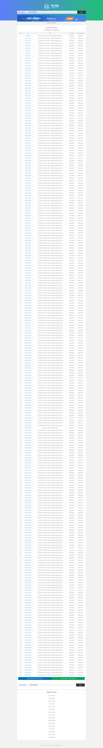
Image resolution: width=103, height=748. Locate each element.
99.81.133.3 (28, 43)
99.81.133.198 (28, 532)
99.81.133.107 (28, 302)
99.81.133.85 (28, 248)
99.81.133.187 (28, 505)
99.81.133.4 (28, 45)
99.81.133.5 (28, 48)
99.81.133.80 (28, 235)
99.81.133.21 (28, 88)
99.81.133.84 (28, 245)
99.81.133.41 (28, 138)
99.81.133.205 (28, 550)
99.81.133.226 (28, 602)
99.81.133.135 (28, 372)
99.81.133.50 (28, 160)
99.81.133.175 (28, 475)
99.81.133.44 (28, 145)
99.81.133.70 (28, 210)
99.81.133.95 (28, 273)
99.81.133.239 (28, 635)
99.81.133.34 (28, 120)
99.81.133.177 (28, 480)
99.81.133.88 (28, 255)
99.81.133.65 (28, 198)
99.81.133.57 (28, 178)
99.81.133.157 (28, 430)
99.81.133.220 (28, 587)
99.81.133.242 (28, 642)
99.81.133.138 (28, 380)
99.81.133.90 (28, 260)
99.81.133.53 (28, 168)
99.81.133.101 (28, 288)
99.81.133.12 (28, 65)
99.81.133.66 (28, 200)
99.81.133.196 (28, 527)
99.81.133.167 (28, 455)
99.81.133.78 (28, 230)
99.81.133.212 (28, 567)
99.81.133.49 (28, 158)
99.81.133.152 (28, 415)
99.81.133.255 (28, 675)
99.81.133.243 (28, 645)
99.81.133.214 (28, 572)
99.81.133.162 (28, 442)
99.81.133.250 (28, 662)
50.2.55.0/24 (51, 729)
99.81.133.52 (28, 165)
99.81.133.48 (28, 155)
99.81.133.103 (28, 293)
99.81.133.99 (28, 283)
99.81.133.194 (28, 522)
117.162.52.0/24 (51, 737)
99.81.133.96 (28, 275)
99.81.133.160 (28, 437)
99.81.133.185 (28, 500)
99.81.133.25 (28, 98)
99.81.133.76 (28, 225)
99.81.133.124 (28, 345)
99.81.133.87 (28, 253)
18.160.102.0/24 (51, 726)
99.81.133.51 (28, 163)
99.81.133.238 (28, 632)
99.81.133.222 (28, 592)
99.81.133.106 (28, 300)
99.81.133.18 (28, 80)
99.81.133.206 (28, 552)
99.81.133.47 (28, 153)
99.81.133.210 (28, 562)
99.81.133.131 (28, 362)
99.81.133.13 (28, 68)
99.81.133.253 (28, 670)
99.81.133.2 (28, 40)
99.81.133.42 (28, 140)
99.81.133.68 (28, 205)
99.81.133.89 (28, 258)
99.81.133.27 (28, 103)
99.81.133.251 (28, 665)
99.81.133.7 (28, 53)
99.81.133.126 (28, 350)
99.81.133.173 (28, 470)
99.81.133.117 (28, 327)
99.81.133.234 (28, 622)
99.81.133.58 (28, 180)
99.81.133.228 (28, 607)
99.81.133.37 (28, 128)
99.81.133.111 (28, 312)
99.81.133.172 (28, 467)
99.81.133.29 (28, 108)
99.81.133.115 (28, 322)
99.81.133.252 (28, 667)
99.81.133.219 (28, 585)
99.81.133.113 (28, 317)
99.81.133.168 (28, 457)
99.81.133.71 (28, 213)
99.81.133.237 (28, 630)
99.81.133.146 (28, 400)
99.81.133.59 (28, 183)
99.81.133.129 (28, 357)
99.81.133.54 (28, 170)
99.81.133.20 (28, 85)
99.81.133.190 (28, 512)
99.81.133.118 (28, 330)
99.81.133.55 (28, 173)
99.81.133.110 (28, 310)
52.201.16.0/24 (51, 712)
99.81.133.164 (28, 447)
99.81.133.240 (28, 637)
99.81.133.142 (28, 390)
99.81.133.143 (28, 392)
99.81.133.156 (28, 425)
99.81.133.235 (28, 625)
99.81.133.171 (28, 465)
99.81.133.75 (28, 223)
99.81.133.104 (28, 295)
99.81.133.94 (28, 270)
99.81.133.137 (28, 377)
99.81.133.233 (28, 620)
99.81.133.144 (28, 395)
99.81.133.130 (28, 360)
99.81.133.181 (28, 490)
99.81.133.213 (28, 570)
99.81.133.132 (28, 365)
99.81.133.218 (28, 582)
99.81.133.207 (28, 555)
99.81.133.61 (28, 188)
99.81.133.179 (28, 485)
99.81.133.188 (28, 507)
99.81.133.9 (28, 58)
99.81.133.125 (28, 347)
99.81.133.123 (28, 342)
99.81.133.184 (28, 497)
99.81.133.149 (28, 407)
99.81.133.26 (28, 100)
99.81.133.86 (28, 250)
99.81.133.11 (28, 63)
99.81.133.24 (28, 95)
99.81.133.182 (28, 492)
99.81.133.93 (28, 268)
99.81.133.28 (28, 105)
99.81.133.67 (28, 203)
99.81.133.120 (28, 335)
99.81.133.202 (28, 542)
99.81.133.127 (28, 352)
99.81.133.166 (28, 452)
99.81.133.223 (28, 595)
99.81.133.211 (28, 565)
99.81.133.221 (28, 590)
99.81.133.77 (28, 228)
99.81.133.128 (28, 355)
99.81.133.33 (28, 118)
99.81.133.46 (28, 150)
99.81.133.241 (28, 640)
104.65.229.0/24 (51, 720)
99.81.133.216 (28, 577)
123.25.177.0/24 (51, 706)
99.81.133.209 (28, 560)
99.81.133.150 (28, 410)
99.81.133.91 (28, 263)
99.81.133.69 (28, 208)
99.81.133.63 (28, 193)
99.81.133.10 (28, 60)
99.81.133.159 (28, 435)
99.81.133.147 (28, 402)
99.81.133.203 (28, 545)
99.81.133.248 (28, 657)
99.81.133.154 (28, 420)
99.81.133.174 (28, 472)
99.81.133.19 (28, 83)
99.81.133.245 (28, 650)
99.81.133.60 (28, 185)
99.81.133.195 (28, 525)
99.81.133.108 (28, 305)
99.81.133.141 (28, 387)
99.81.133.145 (28, 397)
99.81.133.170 (28, 462)
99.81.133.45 (28, 148)
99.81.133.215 (28, 575)
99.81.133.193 (28, 520)
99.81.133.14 (28, 70)
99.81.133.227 (28, 605)
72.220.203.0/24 (51, 731)
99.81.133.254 (28, 672)
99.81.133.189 (28, 510)
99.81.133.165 (28, 450)
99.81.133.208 (28, 557)
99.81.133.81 (28, 238)
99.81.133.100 (28, 285)
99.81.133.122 (28, 340)
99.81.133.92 (28, 265)
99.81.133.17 (28, 78)
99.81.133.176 (28, 477)
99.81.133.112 (28, 315)
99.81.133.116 (28, 325)
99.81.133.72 (28, 215)
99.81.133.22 (28, 90)
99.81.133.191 (28, 515)
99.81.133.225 (28, 600)
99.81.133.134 (28, 370)
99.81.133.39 (28, 133)
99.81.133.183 (28, 495)
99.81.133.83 (28, 243)
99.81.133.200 (28, 537)
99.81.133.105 (28, 298)
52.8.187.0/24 (51, 715)
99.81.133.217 (28, 580)
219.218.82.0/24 (51, 734)
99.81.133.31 (28, 113)
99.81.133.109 (28, 307)
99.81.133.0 (28, 35)
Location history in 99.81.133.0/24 (68, 678)
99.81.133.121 (28, 337)
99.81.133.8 (28, 55)
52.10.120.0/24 (51, 709)
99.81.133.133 (28, 367)
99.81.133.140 (28, 385)
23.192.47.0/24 (51, 698)
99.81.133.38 (28, 130)
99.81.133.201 (28, 540)
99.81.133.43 (28, 143)
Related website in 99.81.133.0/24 (34, 678)
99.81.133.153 (28, 417)
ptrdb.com (51, 745)
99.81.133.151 (28, 412)
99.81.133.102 (28, 290)
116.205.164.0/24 (51, 701)
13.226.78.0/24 (51, 723)
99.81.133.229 (28, 610)
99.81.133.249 (28, 660)
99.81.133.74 (28, 220)
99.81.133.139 (28, 382)
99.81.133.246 (28, 652)
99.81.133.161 (28, 440)
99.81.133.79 (28, 233)
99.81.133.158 (28, 432)
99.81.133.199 (28, 535)
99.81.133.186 (28, 502)
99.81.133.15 (28, 73)
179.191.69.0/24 (51, 717)
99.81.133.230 (28, 612)
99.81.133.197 (28, 530)
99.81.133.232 (28, 617)
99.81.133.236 (28, 627)
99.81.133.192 (28, 517)
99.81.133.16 (28, 75)
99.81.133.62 (28, 190)
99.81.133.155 (28, 422)
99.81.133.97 (28, 278)
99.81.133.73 (28, 218)
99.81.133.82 (28, 240)
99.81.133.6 (28, 50)
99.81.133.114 (28, 320)
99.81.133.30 (28, 110)
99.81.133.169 (28, 460)
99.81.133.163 (28, 445)
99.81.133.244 (28, 647)
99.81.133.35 (28, 123)
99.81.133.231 (28, 615)
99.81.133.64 (28, 195)
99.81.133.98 (28, 280)
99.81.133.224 (28, 597)
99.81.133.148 (28, 405)
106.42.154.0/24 (51, 695)
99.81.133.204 (28, 547)
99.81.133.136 (28, 375)
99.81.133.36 (28, 125)
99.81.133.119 (28, 332)
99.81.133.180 (28, 487)
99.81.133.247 (28, 655)
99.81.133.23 (28, 93)
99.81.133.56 (28, 175)
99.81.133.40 (28, 135)
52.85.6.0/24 (51, 703)
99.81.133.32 (28, 115)
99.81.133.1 (28, 38)
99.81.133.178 (28, 482)
